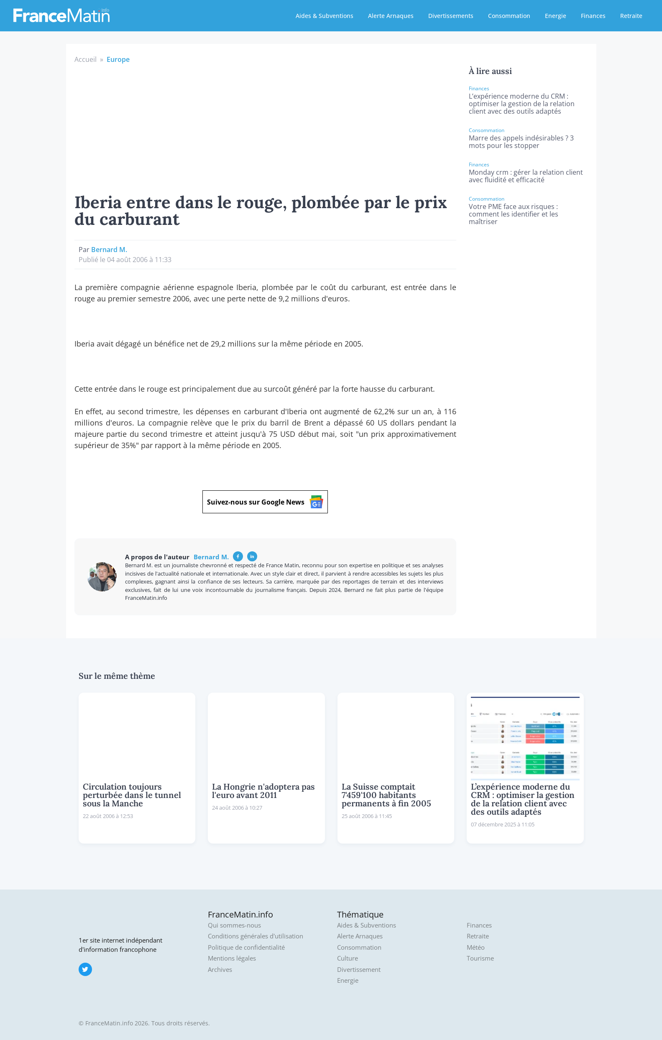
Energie (555, 16)
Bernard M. (109, 249)
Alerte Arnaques (391, 16)
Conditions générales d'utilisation (255, 936)
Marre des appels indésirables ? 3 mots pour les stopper (521, 141)
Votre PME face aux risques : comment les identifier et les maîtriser (513, 214)
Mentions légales (232, 958)
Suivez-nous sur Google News (265, 502)
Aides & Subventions (324, 16)
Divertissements (450, 16)
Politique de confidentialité (246, 947)
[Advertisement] (265, 127)
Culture (347, 958)
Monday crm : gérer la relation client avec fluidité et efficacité (526, 176)
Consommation (509, 16)
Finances (593, 16)
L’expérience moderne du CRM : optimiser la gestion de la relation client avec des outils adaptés (522, 104)
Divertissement (359, 970)
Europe (118, 59)
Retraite (631, 16)
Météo (476, 947)
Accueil (85, 59)
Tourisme (480, 958)
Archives (220, 970)
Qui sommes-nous (234, 925)
